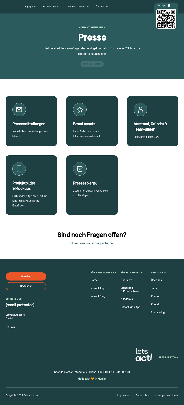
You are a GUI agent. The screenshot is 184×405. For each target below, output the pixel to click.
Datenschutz (143, 395)
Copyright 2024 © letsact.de (22, 395)
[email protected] (92, 64)
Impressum (123, 395)
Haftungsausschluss (166, 395)
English (9, 318)
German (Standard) (15, 315)
